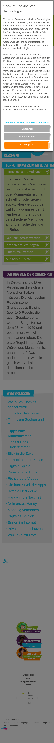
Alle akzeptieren (27, 144)
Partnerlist (44, 122)
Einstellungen (27, 128)
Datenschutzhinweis (14, 122)
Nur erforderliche (27, 136)
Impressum (31, 122)
